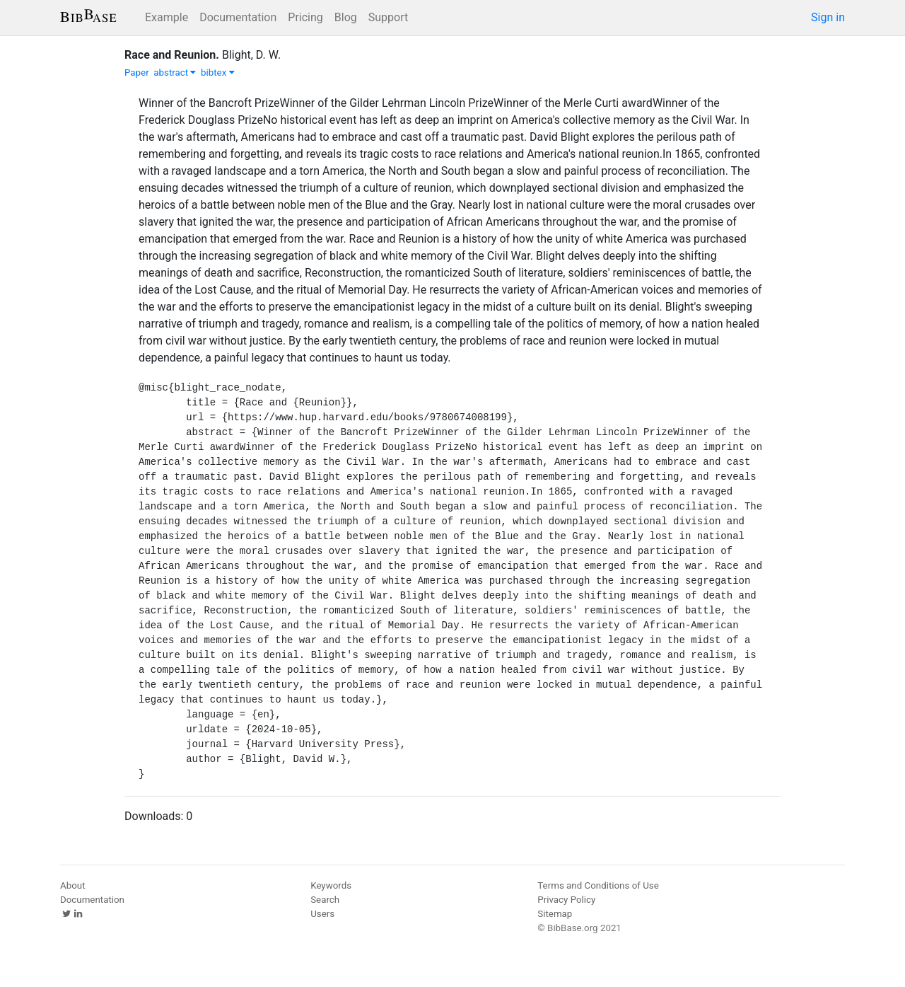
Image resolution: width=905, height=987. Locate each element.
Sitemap (554, 913)
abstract (174, 72)
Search (324, 899)
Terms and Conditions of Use (597, 885)
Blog (345, 17)
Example (166, 17)
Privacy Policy (566, 899)
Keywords (330, 885)
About (73, 885)
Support (388, 17)
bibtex (218, 72)
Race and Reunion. (171, 55)
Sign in (828, 17)
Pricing (305, 17)
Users (322, 913)
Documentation (237, 17)
